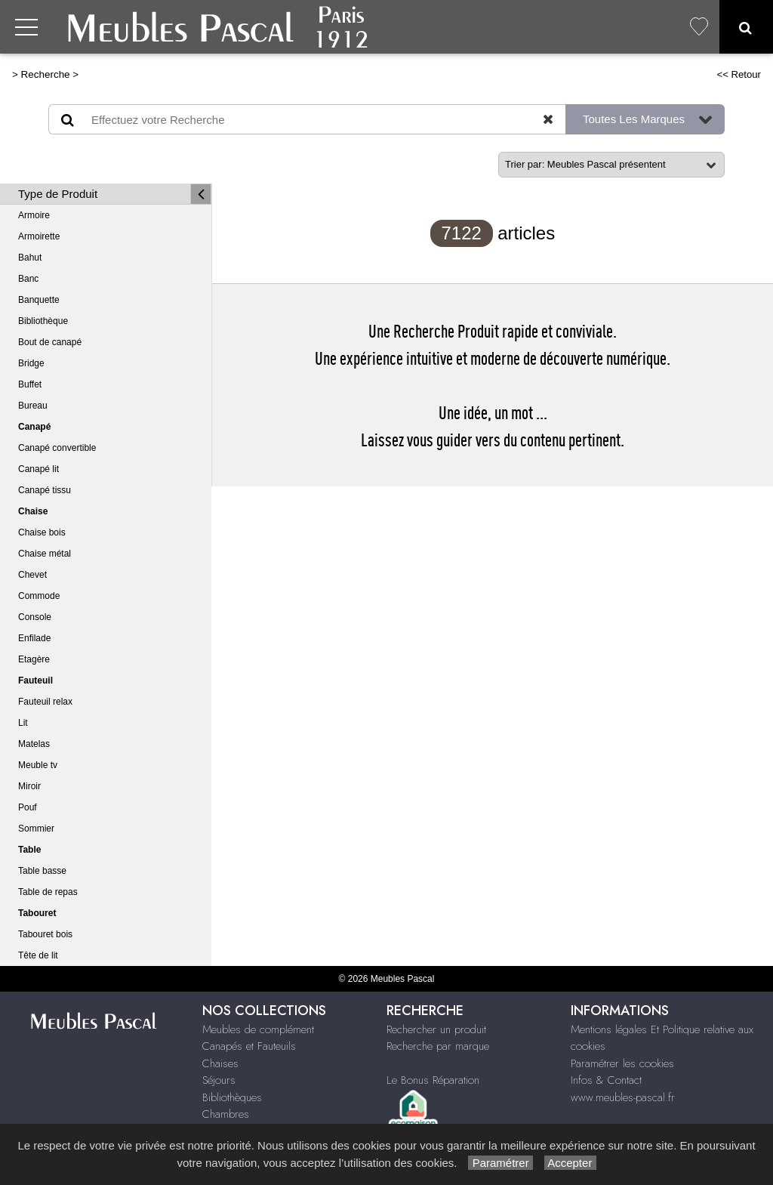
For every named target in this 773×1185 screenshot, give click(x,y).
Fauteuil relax (45, 701)
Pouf (27, 807)
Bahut (30, 257)
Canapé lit (38, 469)
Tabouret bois (45, 934)
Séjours (219, 1080)
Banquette (39, 300)
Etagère (34, 659)
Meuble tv (37, 765)
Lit (23, 722)
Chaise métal (44, 553)
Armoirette (39, 236)
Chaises (220, 1063)
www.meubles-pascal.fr (623, 1097)
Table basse (42, 871)
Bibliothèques (232, 1097)
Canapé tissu (44, 490)
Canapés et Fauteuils (249, 1046)
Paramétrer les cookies (622, 1063)
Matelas (34, 744)
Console (34, 617)
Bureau (33, 405)
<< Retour (738, 74)
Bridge (31, 363)
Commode (39, 596)
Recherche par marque (437, 1046)
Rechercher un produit (436, 1029)
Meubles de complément (258, 1029)
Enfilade (34, 638)
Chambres (225, 1114)
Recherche (45, 74)
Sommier (36, 828)
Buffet (30, 384)
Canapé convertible (57, 448)
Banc (28, 278)
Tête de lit (38, 955)
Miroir (29, 786)
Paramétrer (500, 1162)
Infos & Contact (606, 1080)
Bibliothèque (43, 321)
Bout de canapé (50, 342)
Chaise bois (42, 532)
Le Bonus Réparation (432, 1080)
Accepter (570, 1162)
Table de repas (48, 892)
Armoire (34, 215)
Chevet (32, 574)
